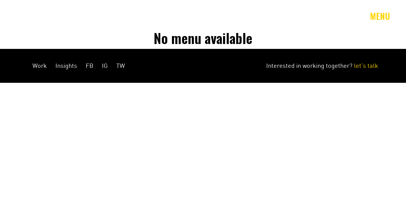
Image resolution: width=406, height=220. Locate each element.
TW (120, 65)
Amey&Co (20, 16)
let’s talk (366, 65)
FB (89, 65)
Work (39, 65)
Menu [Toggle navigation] (380, 16)
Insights (66, 65)
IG (105, 65)
